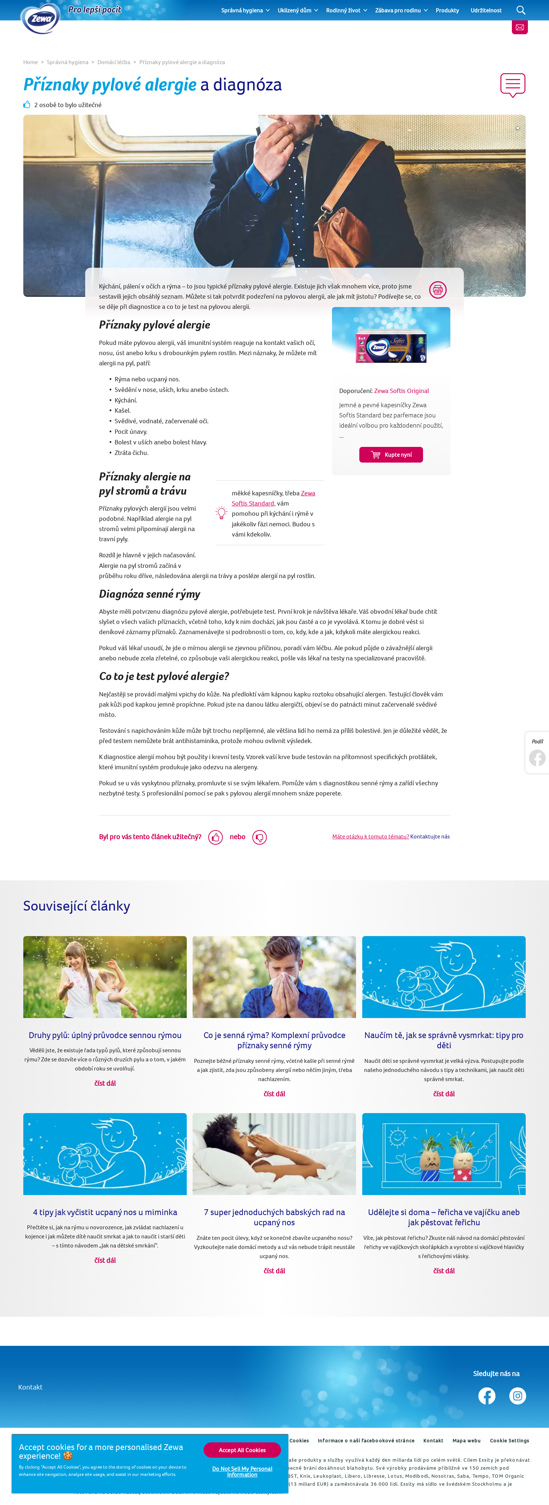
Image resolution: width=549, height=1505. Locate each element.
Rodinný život (343, 10)
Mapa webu (467, 1440)
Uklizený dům (294, 10)
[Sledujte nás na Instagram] (517, 1394)
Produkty (447, 10)
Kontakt (30, 1386)
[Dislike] (259, 837)
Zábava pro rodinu (398, 10)
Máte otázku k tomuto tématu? (370, 836)
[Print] (438, 290)
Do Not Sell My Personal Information (242, 1471)
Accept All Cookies (242, 1450)
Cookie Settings (510, 1440)
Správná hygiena (242, 10)
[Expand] (267, 10)
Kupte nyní (391, 455)
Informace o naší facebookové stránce (366, 1440)
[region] (150, 1463)
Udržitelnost (486, 10)
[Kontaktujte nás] (520, 27)
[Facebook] (537, 758)
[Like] (215, 837)
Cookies (299, 1440)
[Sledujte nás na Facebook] (487, 1394)
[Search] (521, 10)
